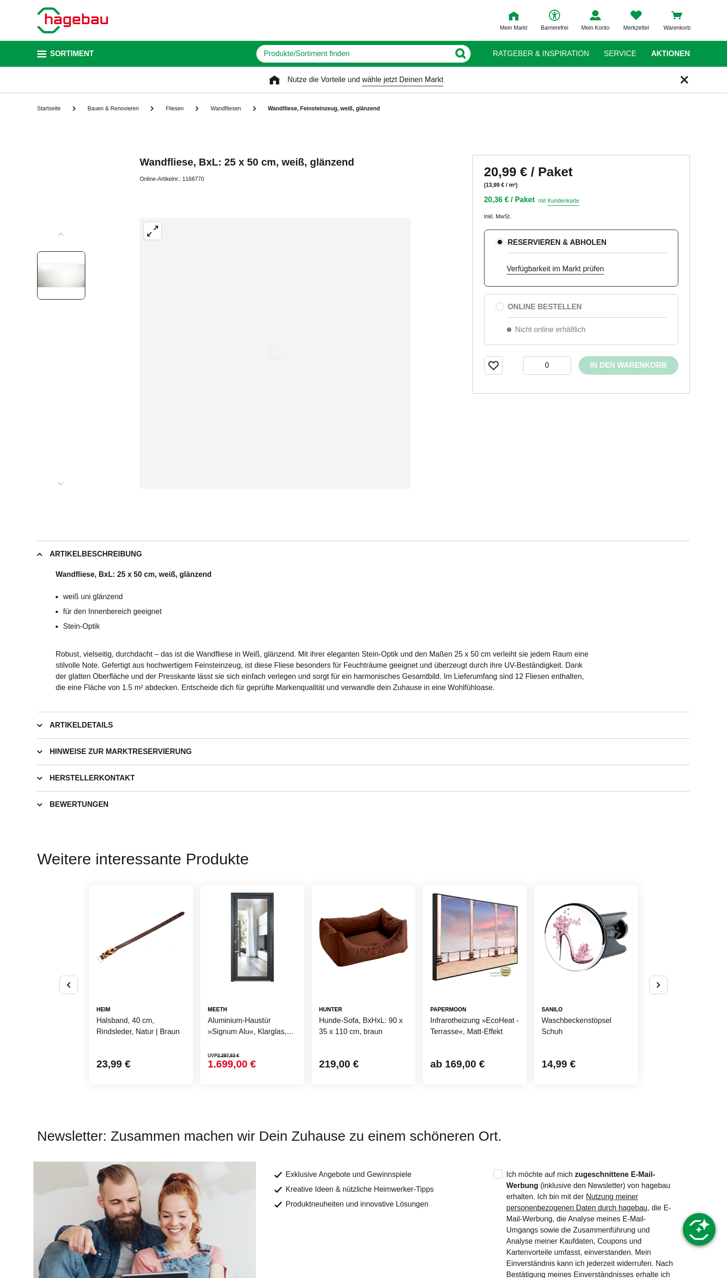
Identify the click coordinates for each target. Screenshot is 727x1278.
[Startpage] (72, 20)
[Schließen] (684, 79)
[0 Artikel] (547, 365)
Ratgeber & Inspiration (541, 54)
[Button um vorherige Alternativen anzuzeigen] (68, 985)
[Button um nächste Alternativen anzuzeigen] (658, 985)
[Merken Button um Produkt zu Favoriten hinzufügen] (493, 365)
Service (620, 54)
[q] (353, 54)
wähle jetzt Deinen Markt (402, 79)
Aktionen (670, 54)
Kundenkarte (563, 201)
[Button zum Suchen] (460, 54)
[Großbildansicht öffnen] (275, 353)
